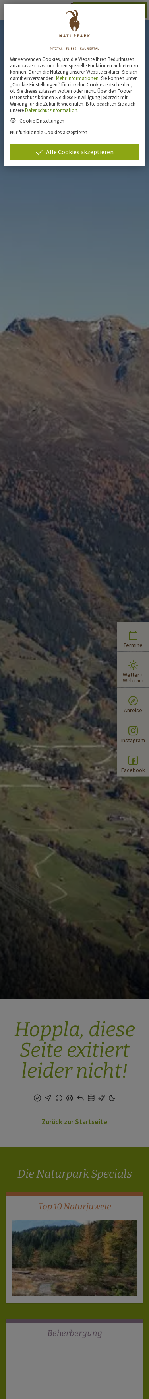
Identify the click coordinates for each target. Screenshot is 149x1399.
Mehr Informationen (77, 78)
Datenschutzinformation (51, 110)
